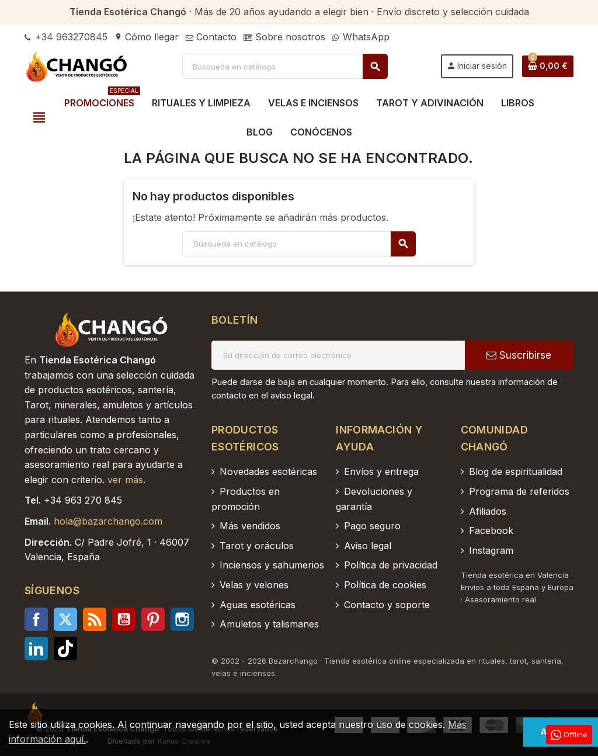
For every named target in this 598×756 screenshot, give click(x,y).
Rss (94, 619)
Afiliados (487, 511)
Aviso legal (367, 546)
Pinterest (153, 619)
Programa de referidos (519, 491)
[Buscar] (285, 66)
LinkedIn (36, 648)
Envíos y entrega (381, 471)
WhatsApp (361, 37)
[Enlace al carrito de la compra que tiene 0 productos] (547, 66)
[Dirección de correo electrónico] (338, 355)
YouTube (123, 619)
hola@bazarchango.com (108, 521)
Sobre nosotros (284, 37)
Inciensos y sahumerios (272, 565)
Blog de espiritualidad (515, 471)
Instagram (182, 619)
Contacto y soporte (387, 605)
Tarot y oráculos (257, 546)
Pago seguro (372, 526)
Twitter (65, 619)
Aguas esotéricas (257, 605)
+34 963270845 (66, 37)
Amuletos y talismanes (269, 624)
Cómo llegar (146, 37)
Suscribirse (518, 355)
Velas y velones (254, 585)
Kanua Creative (184, 741)
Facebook (36, 619)
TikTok (65, 648)
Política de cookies (385, 585)
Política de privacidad (390, 565)
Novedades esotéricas (268, 471)
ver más (125, 479)
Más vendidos (250, 526)
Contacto (211, 37)
